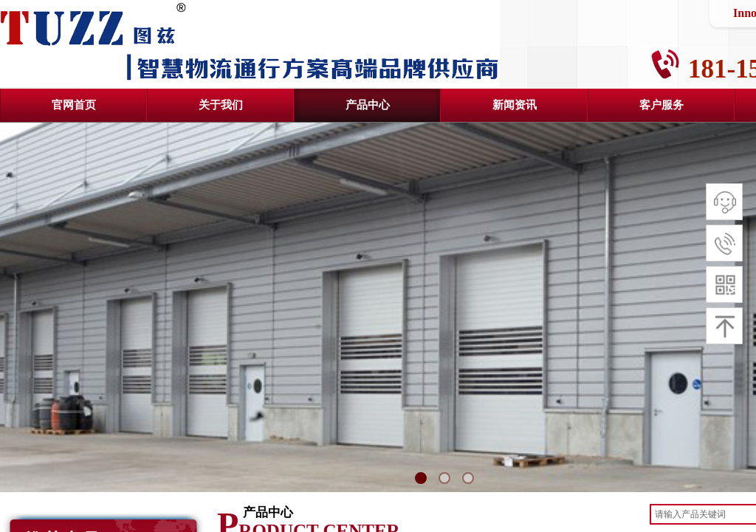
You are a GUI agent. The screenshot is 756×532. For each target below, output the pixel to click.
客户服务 (661, 105)
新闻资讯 (514, 105)
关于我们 (221, 105)
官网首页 (74, 105)
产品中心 (368, 105)
